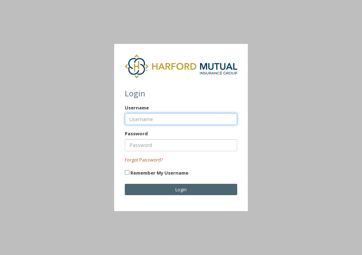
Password (136, 133)
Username (137, 107)
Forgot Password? (144, 160)
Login (181, 189)
